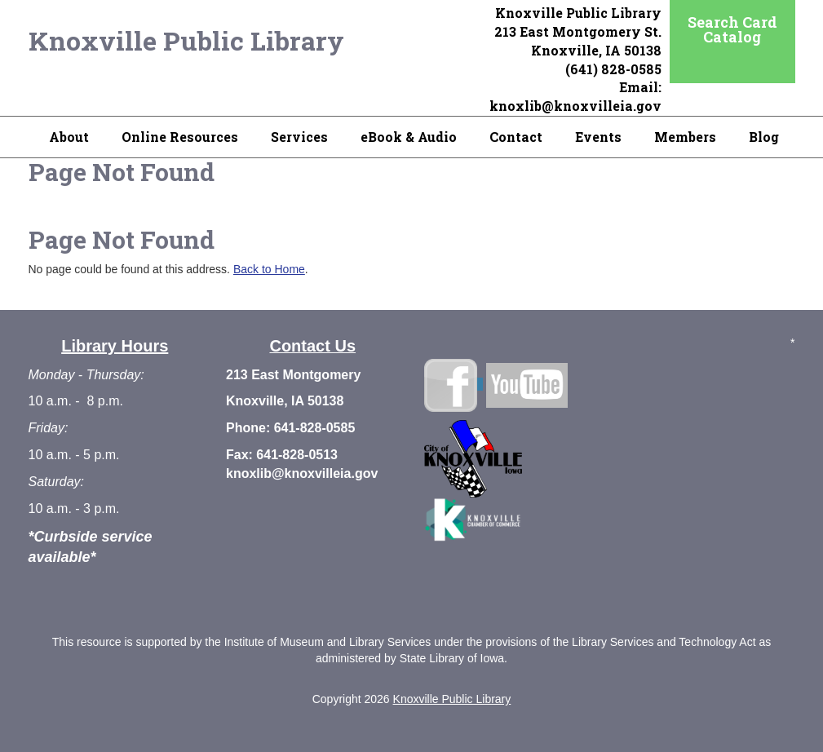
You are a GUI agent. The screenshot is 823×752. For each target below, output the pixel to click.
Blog (764, 136)
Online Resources (180, 136)
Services (299, 136)
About (69, 136)
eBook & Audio (409, 136)
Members (685, 136)
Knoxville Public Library (186, 40)
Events (598, 136)
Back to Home (269, 269)
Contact (515, 136)
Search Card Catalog (732, 29)
